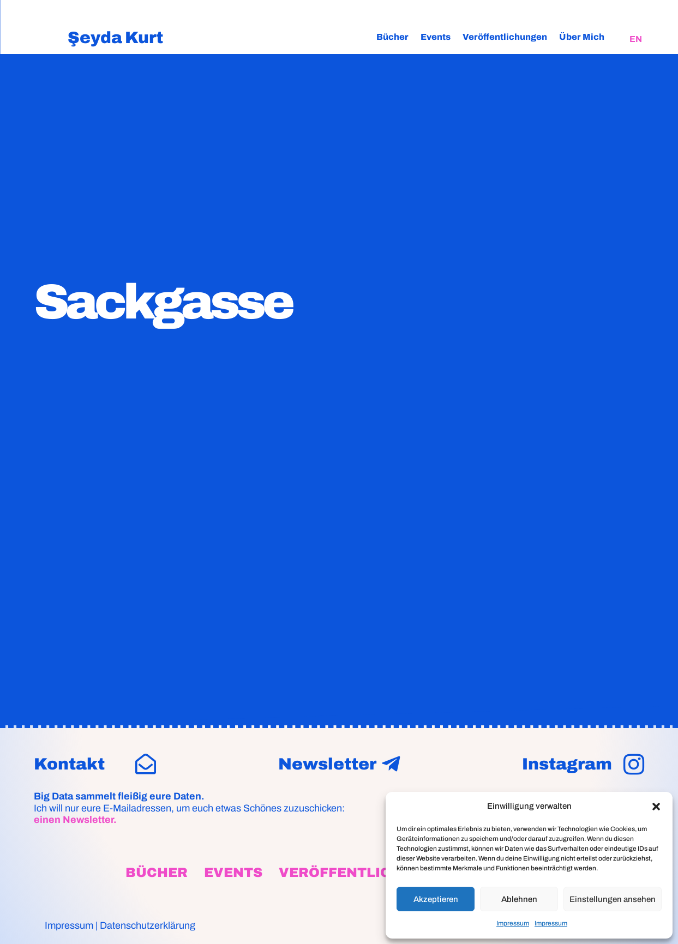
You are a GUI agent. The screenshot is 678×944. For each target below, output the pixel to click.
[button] (656, 806)
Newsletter (327, 764)
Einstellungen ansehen (612, 899)
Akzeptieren (435, 899)
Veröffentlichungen (505, 36)
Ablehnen (519, 899)
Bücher (392, 36)
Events (436, 36)
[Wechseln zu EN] (635, 39)
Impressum (512, 923)
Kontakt (69, 764)
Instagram (567, 764)
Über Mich (581, 36)
